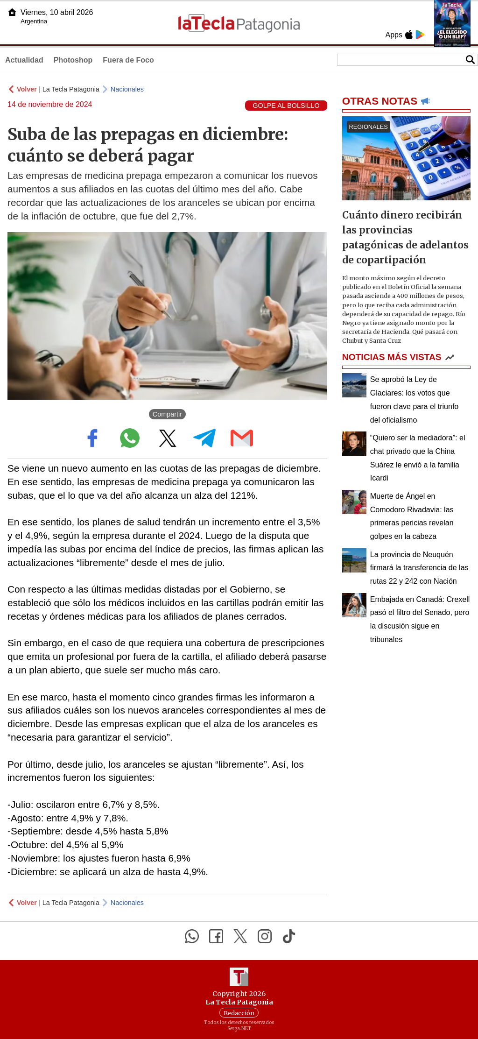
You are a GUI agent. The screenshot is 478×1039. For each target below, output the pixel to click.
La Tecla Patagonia (70, 89)
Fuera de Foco (128, 60)
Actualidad (24, 60)
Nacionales (127, 89)
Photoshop (73, 60)
